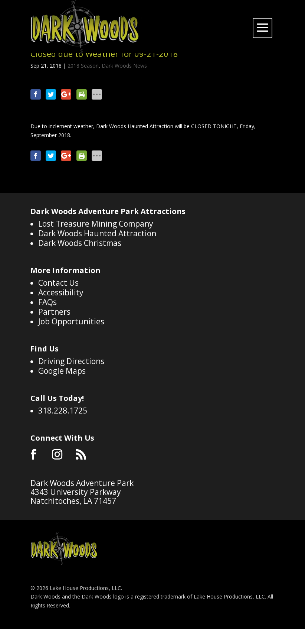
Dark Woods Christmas (79, 243)
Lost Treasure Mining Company (95, 223)
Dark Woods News (124, 65)
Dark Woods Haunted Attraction (97, 233)
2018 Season (83, 65)
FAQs (47, 302)
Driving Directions (71, 361)
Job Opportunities (71, 321)
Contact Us (58, 283)
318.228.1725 (62, 410)
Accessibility (60, 292)
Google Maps (62, 371)
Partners (54, 312)
